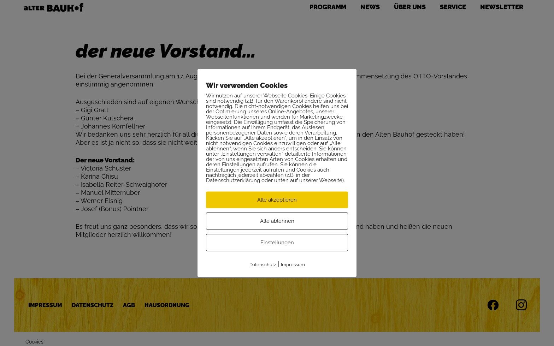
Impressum (293, 264)
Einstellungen (277, 242)
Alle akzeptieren (277, 200)
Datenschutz (262, 264)
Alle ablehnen (277, 221)
